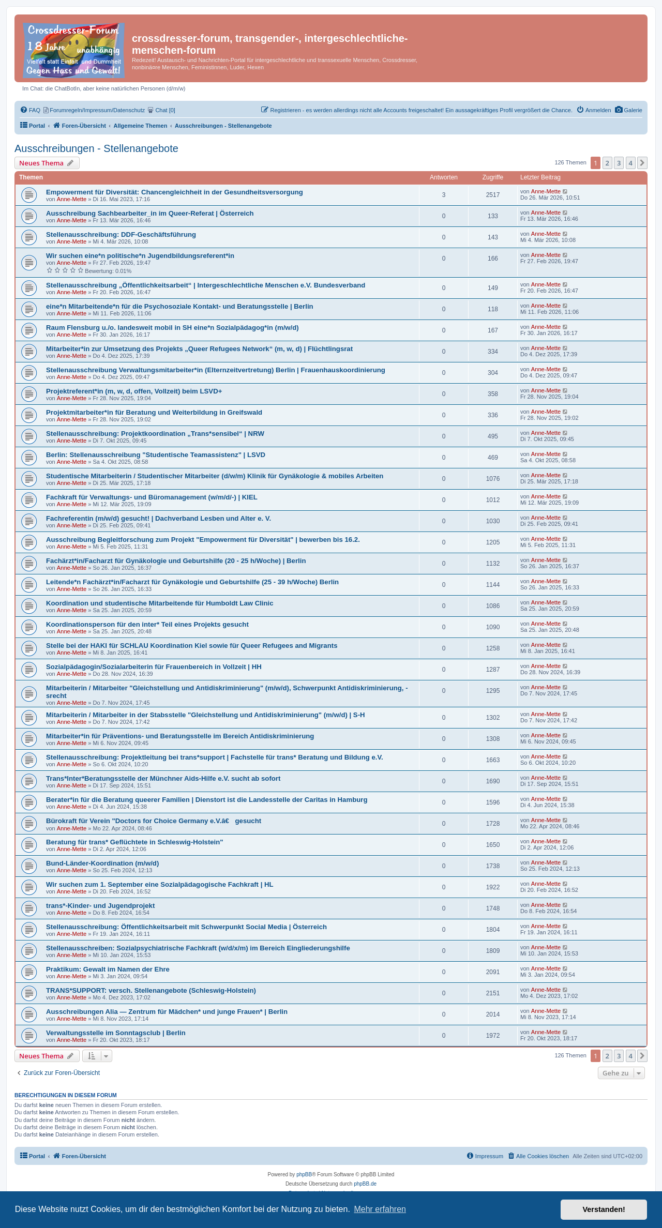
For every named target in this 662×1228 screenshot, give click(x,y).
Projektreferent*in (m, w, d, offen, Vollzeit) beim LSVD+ (134, 391)
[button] (642, 163)
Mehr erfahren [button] (380, 1209)
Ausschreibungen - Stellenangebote (96, 148)
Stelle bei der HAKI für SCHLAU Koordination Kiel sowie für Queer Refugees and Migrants (191, 645)
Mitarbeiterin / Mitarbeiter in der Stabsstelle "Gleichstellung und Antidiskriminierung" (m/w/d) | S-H (205, 715)
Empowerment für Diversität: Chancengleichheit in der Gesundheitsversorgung (174, 192)
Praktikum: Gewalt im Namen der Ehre (108, 969)
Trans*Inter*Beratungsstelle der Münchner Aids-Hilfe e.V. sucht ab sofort (163, 778)
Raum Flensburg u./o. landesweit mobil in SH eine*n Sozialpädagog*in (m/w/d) (172, 327)
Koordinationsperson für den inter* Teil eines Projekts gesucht (147, 624)
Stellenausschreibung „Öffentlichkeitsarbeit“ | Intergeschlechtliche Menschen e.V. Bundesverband (205, 285)
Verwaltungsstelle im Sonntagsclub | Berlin (116, 1033)
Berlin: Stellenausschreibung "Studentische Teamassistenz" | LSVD (155, 455)
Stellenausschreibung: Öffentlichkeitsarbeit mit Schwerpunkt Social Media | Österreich (186, 927)
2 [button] (607, 163)
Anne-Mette (71, 199)
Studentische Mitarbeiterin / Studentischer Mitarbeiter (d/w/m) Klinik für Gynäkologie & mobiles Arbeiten (214, 476)
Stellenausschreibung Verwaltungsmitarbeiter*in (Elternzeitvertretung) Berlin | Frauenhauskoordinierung (215, 370)
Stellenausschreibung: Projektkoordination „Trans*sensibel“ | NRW (155, 433)
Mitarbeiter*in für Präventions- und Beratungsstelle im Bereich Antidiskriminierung (180, 736)
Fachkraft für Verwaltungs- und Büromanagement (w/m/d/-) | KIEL (152, 497)
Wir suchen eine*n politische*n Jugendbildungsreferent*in (140, 256)
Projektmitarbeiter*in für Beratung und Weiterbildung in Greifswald (154, 412)
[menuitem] (628, 110)
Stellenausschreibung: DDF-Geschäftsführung (121, 234)
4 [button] (631, 163)
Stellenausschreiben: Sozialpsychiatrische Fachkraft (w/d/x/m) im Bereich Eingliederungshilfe (198, 948)
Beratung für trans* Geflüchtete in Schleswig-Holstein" (134, 842)
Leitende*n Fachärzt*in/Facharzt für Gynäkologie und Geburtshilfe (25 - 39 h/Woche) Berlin (192, 582)
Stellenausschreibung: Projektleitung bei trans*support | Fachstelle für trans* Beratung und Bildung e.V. (214, 757)
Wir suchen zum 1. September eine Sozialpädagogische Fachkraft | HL (160, 884)
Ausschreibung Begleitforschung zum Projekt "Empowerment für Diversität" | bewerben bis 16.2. (203, 539)
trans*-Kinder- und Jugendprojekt (100, 905)
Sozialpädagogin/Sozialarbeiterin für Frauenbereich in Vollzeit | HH (154, 667)
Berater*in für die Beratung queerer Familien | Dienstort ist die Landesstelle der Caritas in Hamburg (206, 799)
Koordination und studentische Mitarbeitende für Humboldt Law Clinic (160, 603)
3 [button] (619, 163)
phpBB (304, 1174)
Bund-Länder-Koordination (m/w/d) (102, 863)
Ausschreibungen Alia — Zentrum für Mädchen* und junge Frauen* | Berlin (167, 1011)
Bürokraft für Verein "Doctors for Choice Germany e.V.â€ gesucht (153, 821)
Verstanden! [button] (604, 1209)
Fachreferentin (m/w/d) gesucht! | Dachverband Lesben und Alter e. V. (158, 518)
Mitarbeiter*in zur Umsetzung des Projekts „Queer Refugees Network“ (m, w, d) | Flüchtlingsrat (199, 349)
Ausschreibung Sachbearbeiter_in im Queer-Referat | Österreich (150, 213)
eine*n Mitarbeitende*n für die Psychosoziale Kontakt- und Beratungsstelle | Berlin (179, 306)
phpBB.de (365, 1184)
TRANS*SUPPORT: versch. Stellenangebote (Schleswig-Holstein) (151, 990)
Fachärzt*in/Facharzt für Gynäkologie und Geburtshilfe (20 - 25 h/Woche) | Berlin (176, 561)
